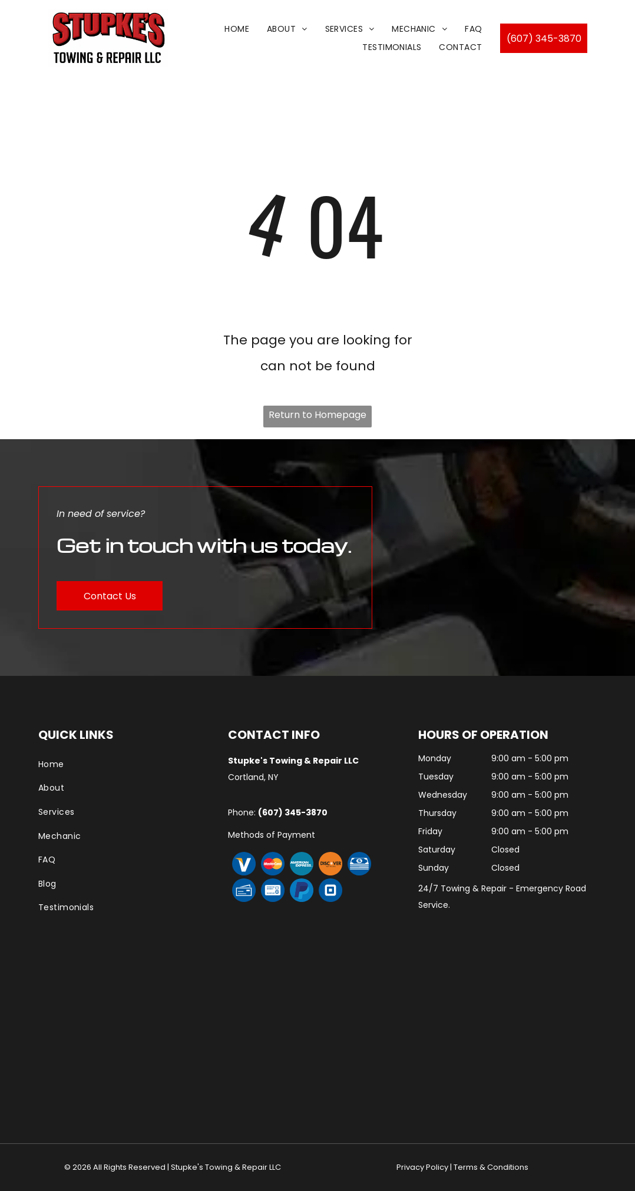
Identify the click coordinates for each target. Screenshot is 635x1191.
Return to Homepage (317, 415)
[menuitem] (237, 29)
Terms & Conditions (491, 1167)
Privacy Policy (422, 1167)
